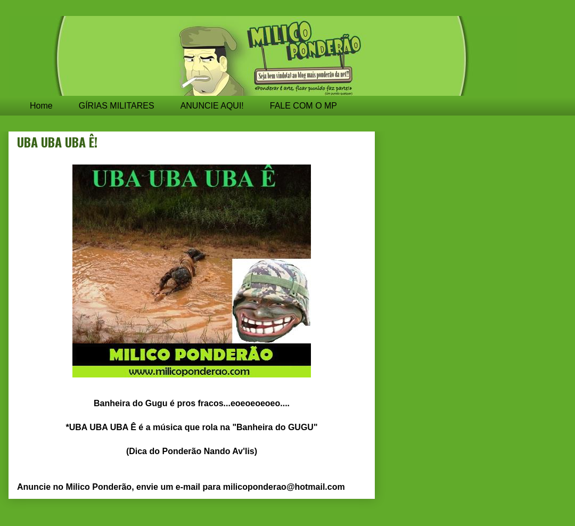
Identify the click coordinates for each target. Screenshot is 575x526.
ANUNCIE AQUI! (212, 105)
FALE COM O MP (303, 105)
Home (41, 105)
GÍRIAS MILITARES (116, 105)
